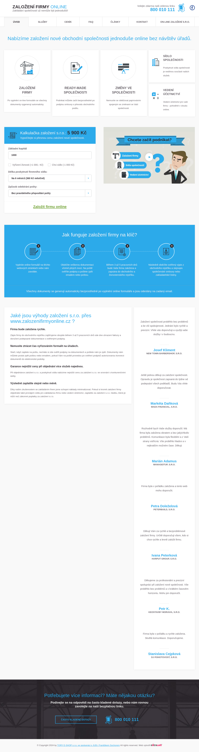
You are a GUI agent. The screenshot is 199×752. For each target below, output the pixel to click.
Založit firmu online (50, 207)
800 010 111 (162, 9)
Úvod (16, 22)
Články (115, 22)
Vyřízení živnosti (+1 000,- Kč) (27, 165)
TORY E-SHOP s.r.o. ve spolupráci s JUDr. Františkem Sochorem (88, 746)
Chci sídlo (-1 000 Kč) (63, 165)
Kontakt (142, 22)
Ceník (68, 22)
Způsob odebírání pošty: (22, 187)
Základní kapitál (17, 148)
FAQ (90, 22)
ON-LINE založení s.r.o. (175, 22)
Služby (42, 22)
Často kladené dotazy (76, 720)
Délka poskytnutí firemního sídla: (27, 171)
